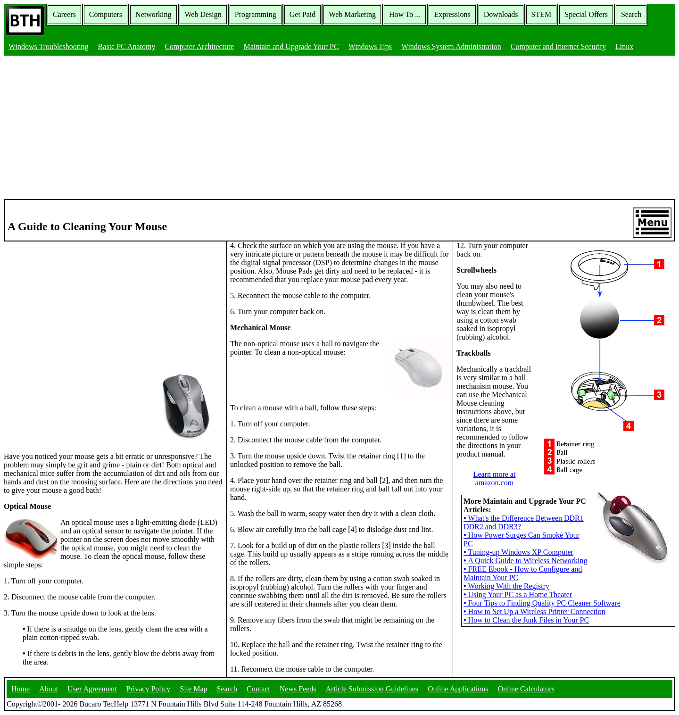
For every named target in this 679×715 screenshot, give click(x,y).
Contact (258, 689)
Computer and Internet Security (558, 46)
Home (20, 689)
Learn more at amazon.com (494, 478)
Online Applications (458, 689)
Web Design (203, 14)
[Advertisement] (339, 128)
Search (631, 14)
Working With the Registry (506, 586)
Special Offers (586, 14)
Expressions (452, 14)
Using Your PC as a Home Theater (518, 594)
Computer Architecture (199, 46)
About (48, 689)
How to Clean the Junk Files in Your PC (526, 620)
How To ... (405, 14)
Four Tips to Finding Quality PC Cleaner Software (542, 603)
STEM (541, 14)
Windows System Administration (451, 46)
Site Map (193, 689)
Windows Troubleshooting (48, 46)
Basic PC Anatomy (127, 46)
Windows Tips (370, 46)
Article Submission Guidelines (372, 689)
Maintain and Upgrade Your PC (291, 46)
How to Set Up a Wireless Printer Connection (534, 611)
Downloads (501, 14)
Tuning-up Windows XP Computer (518, 552)
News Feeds (298, 689)
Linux (624, 46)
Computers (105, 14)
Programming (255, 14)
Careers (64, 14)
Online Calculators (525, 689)
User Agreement (91, 689)
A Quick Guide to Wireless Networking (525, 561)
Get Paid (303, 14)
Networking (153, 14)
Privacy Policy (148, 689)
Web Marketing (352, 14)
